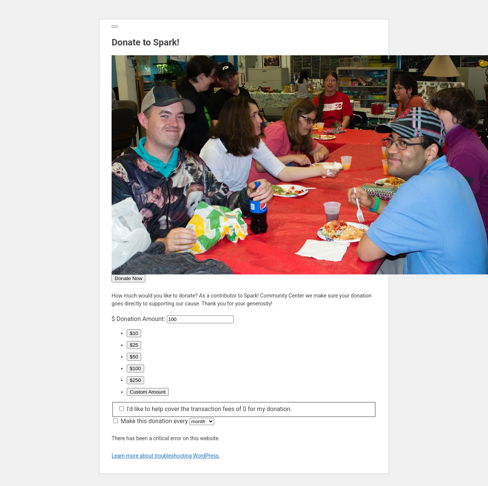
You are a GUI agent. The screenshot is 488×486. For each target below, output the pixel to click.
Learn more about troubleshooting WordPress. (166, 456)
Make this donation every (167, 421)
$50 (134, 357)
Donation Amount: (141, 318)
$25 (134, 345)
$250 (135, 380)
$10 (134, 333)
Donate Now (128, 278)
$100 (135, 368)
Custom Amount (148, 392)
